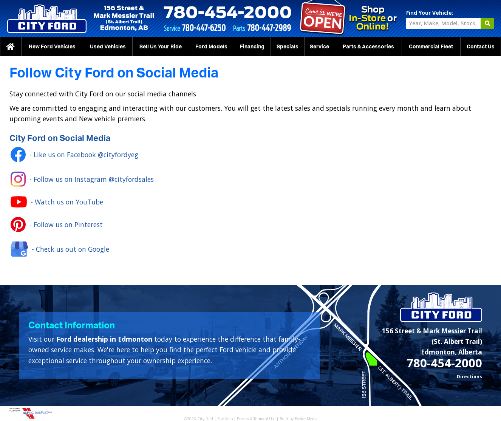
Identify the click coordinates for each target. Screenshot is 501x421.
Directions (469, 376)
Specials (287, 47)
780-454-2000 (444, 363)
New (52, 47)
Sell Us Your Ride (160, 47)
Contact (481, 47)
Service (319, 47)
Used (108, 47)
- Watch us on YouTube (57, 201)
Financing (252, 47)
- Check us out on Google (60, 249)
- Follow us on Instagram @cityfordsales (82, 179)
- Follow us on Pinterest (57, 224)
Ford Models (211, 47)
